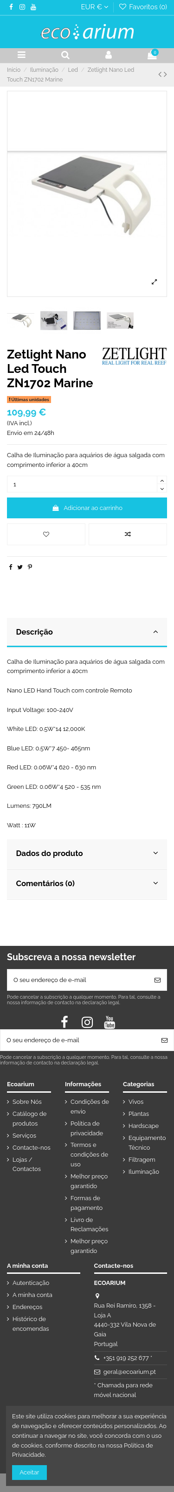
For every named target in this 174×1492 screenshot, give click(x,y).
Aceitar (29, 1472)
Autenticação (31, 1282)
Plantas (139, 1113)
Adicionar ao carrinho (87, 507)
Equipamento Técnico (147, 1142)
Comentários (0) (87, 883)
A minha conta (32, 1294)
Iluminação (144, 1171)
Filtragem (142, 1159)
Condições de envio (90, 1106)
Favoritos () (142, 7)
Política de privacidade (87, 1128)
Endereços (27, 1306)
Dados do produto (87, 853)
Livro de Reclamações (89, 1224)
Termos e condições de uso (89, 1154)
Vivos (136, 1101)
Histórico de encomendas (31, 1324)
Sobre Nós (27, 1101)
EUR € (94, 7)
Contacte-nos (32, 1147)
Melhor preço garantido (89, 1181)
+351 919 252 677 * (127, 1357)
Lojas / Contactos (27, 1164)
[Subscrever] (157, 980)
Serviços (24, 1135)
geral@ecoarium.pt (129, 1371)
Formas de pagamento (87, 1203)
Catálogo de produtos (29, 1118)
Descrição (87, 631)
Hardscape (144, 1125)
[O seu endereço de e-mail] (77, 980)
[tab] (87, 633)
